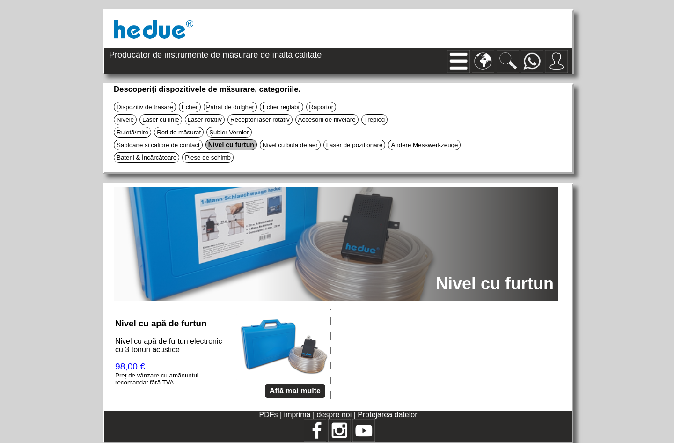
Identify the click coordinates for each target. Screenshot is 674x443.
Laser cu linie (160, 119)
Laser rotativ (205, 119)
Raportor (321, 107)
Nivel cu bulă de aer (290, 144)
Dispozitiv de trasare (145, 107)
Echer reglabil (282, 107)
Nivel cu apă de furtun (160, 323)
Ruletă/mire (132, 132)
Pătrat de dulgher (230, 107)
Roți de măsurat (179, 132)
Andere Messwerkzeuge (424, 144)
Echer (190, 107)
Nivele (125, 119)
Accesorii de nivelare (327, 119)
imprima (297, 415)
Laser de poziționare (354, 144)
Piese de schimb (208, 157)
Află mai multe (295, 391)
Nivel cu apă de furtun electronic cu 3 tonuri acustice (168, 345)
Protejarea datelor (387, 415)
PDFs (268, 415)
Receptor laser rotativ (260, 119)
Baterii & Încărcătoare (146, 157)
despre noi (334, 415)
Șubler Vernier (229, 132)
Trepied (374, 119)
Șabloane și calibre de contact (158, 144)
